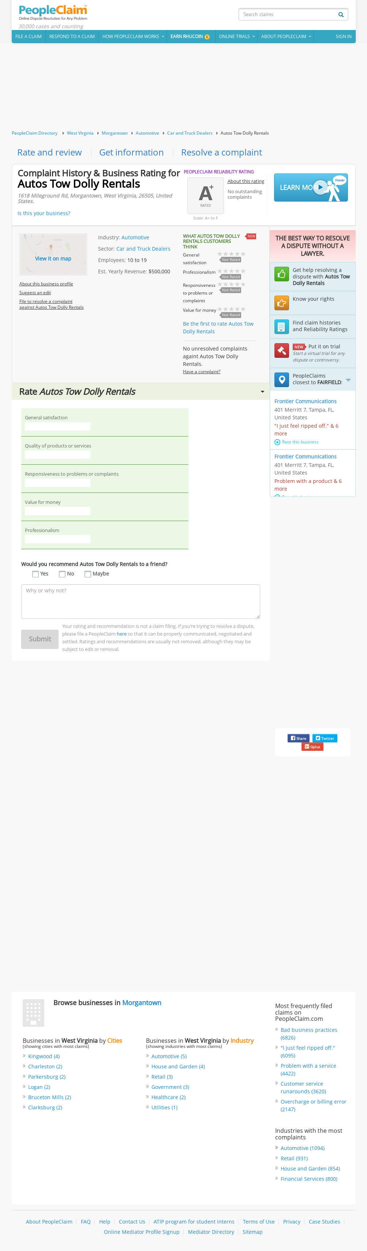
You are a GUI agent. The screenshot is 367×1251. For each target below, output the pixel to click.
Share (298, 738)
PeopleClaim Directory (34, 133)
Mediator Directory (211, 1231)
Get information (131, 152)
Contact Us (132, 1221)
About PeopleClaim (49, 1221)
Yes (44, 573)
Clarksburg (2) (45, 1107)
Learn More (313, 188)
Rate (141, 391)
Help (105, 1221)
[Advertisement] (183, 87)
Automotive (147, 133)
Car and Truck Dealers (190, 133)
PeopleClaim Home (54, 12)
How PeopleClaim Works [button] (130, 36)
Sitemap (253, 1231)
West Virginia (80, 133)
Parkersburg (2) (46, 1076)
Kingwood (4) (44, 1056)
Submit (40, 638)
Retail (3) (162, 1076)
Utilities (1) (164, 1107)
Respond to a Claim (72, 36)
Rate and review (49, 152)
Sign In (344, 36)
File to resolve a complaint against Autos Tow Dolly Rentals (51, 304)
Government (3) (170, 1086)
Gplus (312, 746)
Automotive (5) (169, 1056)
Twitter (325, 738)
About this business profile (46, 284)
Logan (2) (39, 1086)
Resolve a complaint (221, 152)
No (70, 573)
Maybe (101, 573)
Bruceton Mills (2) (49, 1097)
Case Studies (324, 1221)
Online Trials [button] (234, 36)
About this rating (246, 181)
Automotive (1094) (303, 1148)
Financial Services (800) (309, 1178)
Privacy (291, 1221)
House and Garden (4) (178, 1066)
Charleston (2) (45, 1066)
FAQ (86, 1221)
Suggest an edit (35, 292)
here (122, 633)
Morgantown (115, 133)
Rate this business (296, 442)
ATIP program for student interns (194, 1221)
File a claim (28, 36)
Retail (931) (294, 1158)
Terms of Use (259, 1221)
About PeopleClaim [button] (283, 36)
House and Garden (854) (310, 1168)
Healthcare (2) (168, 1097)
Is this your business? (44, 213)
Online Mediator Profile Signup (142, 1231)
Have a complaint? (201, 371)
